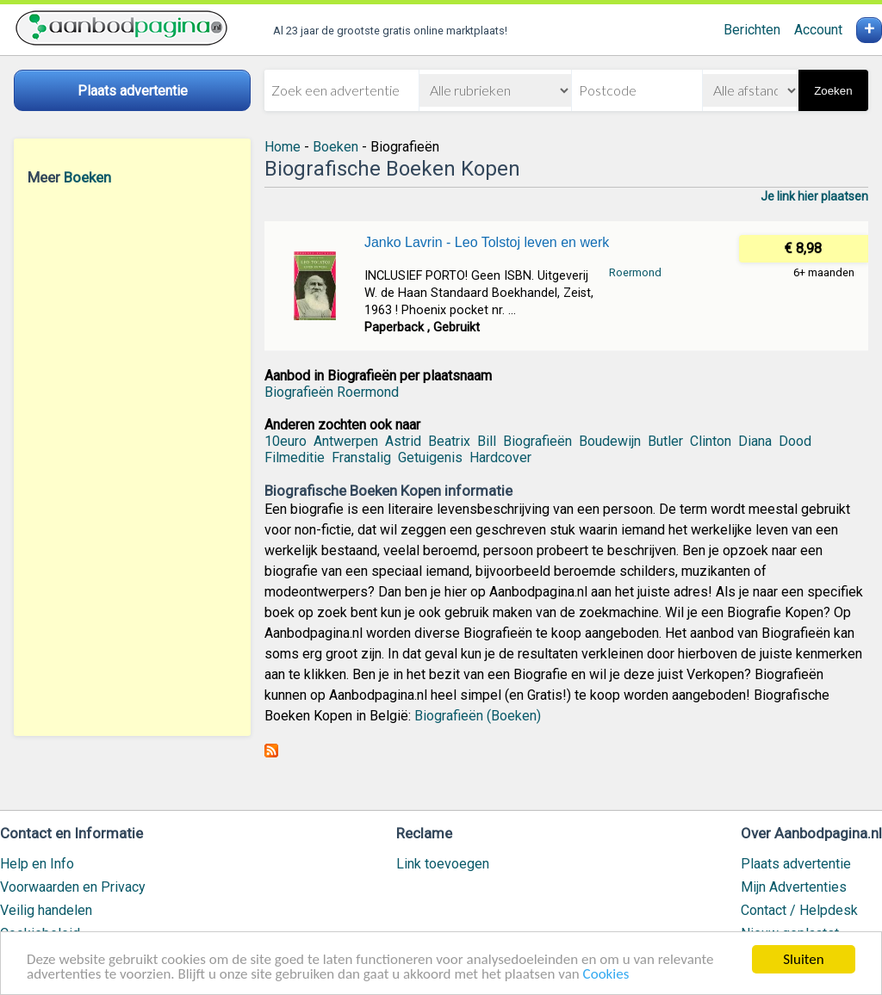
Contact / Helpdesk (799, 910)
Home (282, 147)
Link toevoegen (442, 864)
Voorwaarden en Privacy (73, 887)
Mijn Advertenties (794, 887)
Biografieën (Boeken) (477, 716)
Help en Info (37, 864)
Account (818, 30)
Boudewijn (610, 441)
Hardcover (500, 457)
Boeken (87, 177)
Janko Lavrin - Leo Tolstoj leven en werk (486, 242)
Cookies (606, 975)
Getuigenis (430, 457)
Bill (486, 441)
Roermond (635, 272)
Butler (665, 441)
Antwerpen (346, 441)
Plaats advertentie (796, 864)
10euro (285, 441)
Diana (755, 441)
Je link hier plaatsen (814, 196)
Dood (795, 441)
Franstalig (361, 457)
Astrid (403, 441)
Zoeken (833, 90)
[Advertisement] (132, 460)
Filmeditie (294, 457)
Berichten (752, 30)
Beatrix (449, 441)
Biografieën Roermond (331, 392)
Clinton (710, 441)
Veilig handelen (46, 910)
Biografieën (537, 441)
